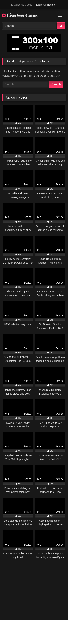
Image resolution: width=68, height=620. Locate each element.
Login (39, 4)
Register (51, 4)
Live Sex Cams (19, 15)
